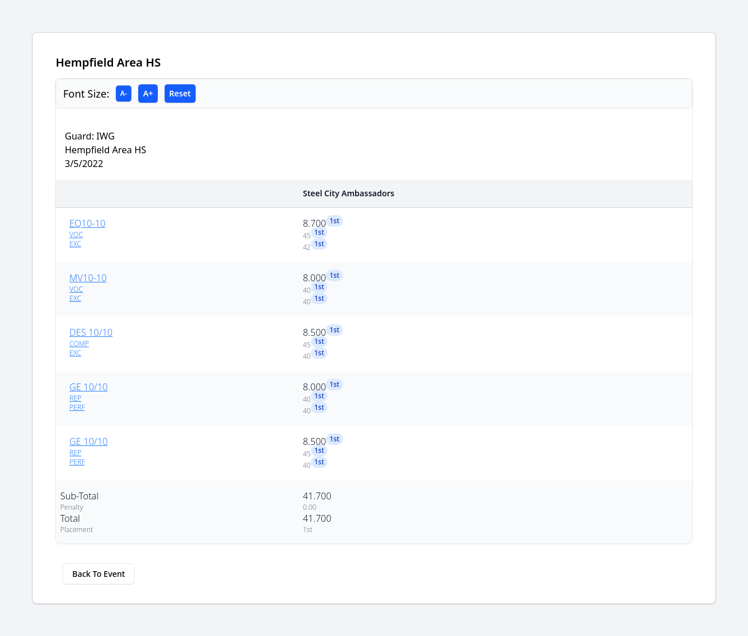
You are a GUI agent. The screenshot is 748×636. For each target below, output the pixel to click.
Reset (180, 93)
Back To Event (98, 573)
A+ (148, 93)
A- (123, 93)
